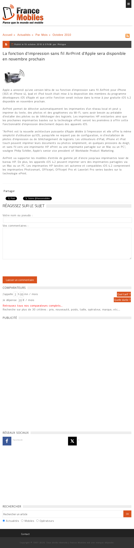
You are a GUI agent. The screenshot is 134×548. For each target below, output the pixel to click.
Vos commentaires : (15, 225)
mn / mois (31, 294)
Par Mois (41, 34)
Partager (9, 191)
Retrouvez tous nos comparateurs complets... (33, 305)
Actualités (24, 34)
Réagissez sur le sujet (23, 205)
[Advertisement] (29, 374)
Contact (25, 534)
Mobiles (29, 521)
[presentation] (31, 268)
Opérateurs (47, 521)
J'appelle (8, 294)
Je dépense (10, 300)
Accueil (7, 34)
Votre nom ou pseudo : (18, 215)
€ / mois (28, 300)
